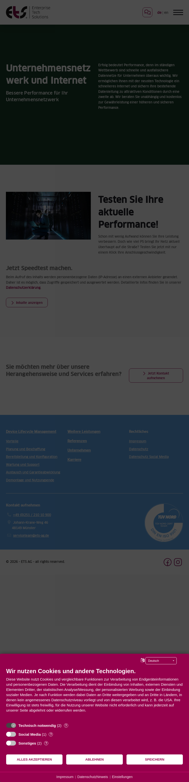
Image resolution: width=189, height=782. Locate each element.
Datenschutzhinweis (92, 777)
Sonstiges (27, 743)
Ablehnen (94, 759)
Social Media (29, 734)
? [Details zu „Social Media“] (51, 734)
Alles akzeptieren (34, 759)
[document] (94, 693)
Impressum (64, 777)
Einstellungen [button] (122, 777)
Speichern (154, 759)
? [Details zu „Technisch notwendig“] (66, 725)
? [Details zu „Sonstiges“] (46, 743)
